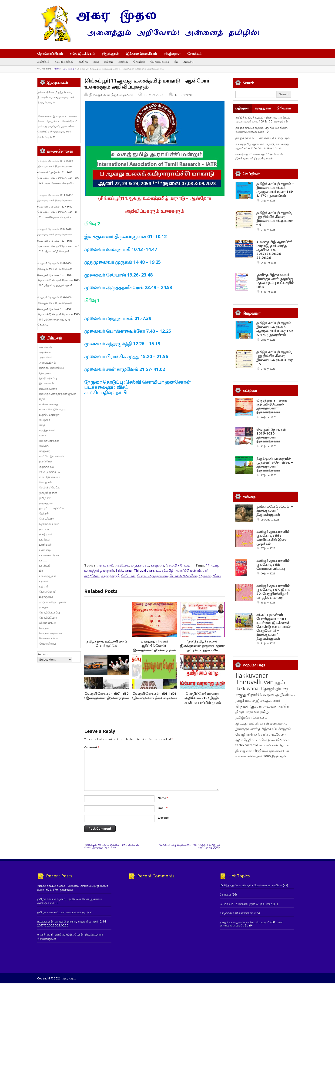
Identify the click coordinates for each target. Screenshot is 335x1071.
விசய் (217, 575)
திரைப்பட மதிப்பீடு (51, 508)
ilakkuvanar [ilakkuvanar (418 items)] (247, 706)
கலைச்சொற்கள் (49, 441)
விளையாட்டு (47, 623)
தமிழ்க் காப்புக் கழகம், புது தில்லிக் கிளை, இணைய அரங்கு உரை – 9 (261, 130)
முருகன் (205, 575)
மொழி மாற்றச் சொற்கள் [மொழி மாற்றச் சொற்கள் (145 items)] (253, 752)
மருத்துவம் (46, 597)
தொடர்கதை (46, 519)
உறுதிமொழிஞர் (49, 415)
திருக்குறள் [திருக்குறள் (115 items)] (278, 774)
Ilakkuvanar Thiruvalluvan (135, 570)
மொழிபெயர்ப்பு (49, 612)
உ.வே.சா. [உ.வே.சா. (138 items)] (279, 752)
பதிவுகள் (242, 108)
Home (57, 68)
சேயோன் (128, 575)
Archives (42, 654)
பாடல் (43, 560)
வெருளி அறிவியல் (51, 633)
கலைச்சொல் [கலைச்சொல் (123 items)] (268, 763)
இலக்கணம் (46, 383)
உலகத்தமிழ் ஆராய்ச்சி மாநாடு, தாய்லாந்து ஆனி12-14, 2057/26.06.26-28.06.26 (262, 146)
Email (163, 808)
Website (163, 817)
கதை (96, 61)
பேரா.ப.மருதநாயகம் (152, 575)
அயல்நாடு (68, 68)
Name (163, 798)
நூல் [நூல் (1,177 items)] (280, 700)
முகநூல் (44, 607)
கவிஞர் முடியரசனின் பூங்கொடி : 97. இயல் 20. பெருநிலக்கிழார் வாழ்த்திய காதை (273, 592)
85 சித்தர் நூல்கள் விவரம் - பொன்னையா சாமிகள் (251, 885)
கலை (42, 435)
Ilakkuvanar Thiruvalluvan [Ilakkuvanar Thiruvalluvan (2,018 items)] (254, 696)
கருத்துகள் (263, 108)
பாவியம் (123, 61)
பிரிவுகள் (283, 108)
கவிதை (108, 61)
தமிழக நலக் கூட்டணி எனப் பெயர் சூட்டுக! (262, 138)
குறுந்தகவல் (46, 467)
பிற (176, 61)
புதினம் (44, 581)
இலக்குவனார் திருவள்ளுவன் (111, 94)
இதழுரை (45, 373)
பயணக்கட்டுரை (49, 555)
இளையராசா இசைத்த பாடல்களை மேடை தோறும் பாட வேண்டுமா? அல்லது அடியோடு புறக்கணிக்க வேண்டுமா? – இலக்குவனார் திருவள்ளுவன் (57, 126)
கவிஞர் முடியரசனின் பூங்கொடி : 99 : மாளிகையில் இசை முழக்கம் (273, 537)
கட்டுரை (83, 61)
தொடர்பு (188, 61)
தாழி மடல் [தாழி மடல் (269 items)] (245, 718)
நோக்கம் (196, 54)
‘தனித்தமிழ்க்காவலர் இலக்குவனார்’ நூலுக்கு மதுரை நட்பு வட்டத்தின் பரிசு (202, 645)
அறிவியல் (43, 61)
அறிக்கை (122, 565)
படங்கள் (44, 539)
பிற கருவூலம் (48, 576)
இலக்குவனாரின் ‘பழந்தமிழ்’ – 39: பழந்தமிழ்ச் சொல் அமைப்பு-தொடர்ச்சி (112, 846)
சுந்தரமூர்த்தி (110, 575)
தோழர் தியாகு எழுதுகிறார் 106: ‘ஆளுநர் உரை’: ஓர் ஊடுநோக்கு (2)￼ (190, 846)
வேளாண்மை (47, 644)
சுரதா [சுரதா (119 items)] (270, 768)
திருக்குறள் (110, 53)
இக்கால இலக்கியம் (141, 53)
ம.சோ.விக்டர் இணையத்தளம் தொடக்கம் (246, 904)
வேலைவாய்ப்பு (159, 61)
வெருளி (44, 628)
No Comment (185, 94)
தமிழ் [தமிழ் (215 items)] (264, 729)
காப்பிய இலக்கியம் (51, 456)
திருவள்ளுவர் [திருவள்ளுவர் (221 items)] (247, 729)
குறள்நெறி (45, 461)
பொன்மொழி (47, 591)
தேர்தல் (44, 513)
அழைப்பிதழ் (47, 363)
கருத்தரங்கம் (140, 565)
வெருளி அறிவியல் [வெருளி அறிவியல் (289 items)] (276, 712)
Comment (91, 747)
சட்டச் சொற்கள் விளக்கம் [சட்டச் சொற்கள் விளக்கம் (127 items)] (270, 757)
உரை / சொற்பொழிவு (52, 409)
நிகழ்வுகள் (172, 53)
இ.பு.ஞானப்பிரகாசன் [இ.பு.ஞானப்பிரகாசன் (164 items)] (252, 740)
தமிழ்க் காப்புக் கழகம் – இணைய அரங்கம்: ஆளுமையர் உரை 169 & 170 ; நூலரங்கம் (262, 119)
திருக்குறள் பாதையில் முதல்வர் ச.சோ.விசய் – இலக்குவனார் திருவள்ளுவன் (274, 464)
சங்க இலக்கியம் (82, 53)
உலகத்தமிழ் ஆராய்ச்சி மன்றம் (178, 570)
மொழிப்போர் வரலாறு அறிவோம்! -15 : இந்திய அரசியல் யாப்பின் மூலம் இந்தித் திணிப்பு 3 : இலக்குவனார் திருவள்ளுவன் (202, 702)
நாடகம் (44, 529)
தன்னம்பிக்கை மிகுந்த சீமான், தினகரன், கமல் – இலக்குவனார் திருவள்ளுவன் (55, 97)
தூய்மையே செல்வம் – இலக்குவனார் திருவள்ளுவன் (274, 510)
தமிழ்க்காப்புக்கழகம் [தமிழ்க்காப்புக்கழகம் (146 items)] (274, 746)
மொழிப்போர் (48, 618)
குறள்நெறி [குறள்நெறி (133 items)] (243, 757)
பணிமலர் (45, 545)
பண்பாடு (45, 550)
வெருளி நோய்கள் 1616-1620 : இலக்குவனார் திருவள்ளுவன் (271, 435)
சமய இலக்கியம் (63, 61)
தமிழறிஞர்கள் (48, 493)
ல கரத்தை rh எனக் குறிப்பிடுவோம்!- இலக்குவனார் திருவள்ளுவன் (154, 645)
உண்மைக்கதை (48, 404)
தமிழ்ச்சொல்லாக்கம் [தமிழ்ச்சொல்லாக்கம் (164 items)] (251, 735)
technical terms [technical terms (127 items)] (246, 763)
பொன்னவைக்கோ (183, 575)
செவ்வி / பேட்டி (178, 565)
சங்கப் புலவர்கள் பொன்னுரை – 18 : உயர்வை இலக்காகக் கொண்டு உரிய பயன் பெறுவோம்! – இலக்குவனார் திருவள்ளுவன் (273, 644)
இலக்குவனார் (48, 389)
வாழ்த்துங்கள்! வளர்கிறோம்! (238, 913)
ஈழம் (42, 399)
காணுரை (157, 565)
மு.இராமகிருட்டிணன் (53, 602)
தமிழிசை (45, 498)
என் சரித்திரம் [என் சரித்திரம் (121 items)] (256, 768)
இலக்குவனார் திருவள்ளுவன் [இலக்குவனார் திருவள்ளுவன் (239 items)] (257, 720)
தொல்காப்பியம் (50, 53)
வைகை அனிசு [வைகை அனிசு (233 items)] (276, 723)
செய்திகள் (139, 61)
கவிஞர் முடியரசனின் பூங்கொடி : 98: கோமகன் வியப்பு (273, 564)
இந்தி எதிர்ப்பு (48, 378)
